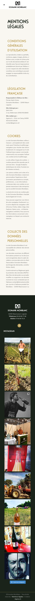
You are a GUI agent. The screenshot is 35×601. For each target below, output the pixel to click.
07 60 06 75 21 (20, 318)
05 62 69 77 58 (21, 316)
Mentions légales (17, 597)
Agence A (18, 599)
